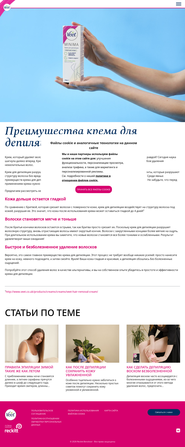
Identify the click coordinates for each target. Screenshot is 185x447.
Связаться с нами (163, 412)
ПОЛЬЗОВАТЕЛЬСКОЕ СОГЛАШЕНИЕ (42, 412)
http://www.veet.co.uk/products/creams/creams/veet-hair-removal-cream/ (52, 291)
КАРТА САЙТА (111, 410)
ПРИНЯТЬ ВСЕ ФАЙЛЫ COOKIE (93, 189)
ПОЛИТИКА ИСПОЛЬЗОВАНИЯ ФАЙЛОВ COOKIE (83, 412)
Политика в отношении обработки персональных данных (46, 421)
